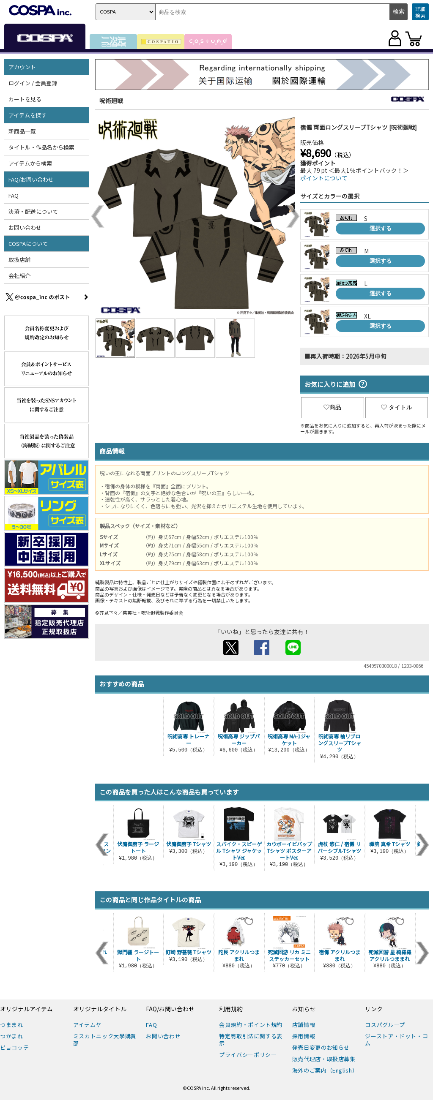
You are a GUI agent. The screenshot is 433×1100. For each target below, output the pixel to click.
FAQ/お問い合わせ (31, 179)
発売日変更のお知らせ (321, 1047)
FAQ (13, 195)
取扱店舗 (19, 260)
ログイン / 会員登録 (32, 83)
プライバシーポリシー (248, 1055)
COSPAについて (28, 244)
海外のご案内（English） (325, 1070)
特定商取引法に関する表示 (250, 1039)
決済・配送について (33, 211)
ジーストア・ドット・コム (396, 1039)
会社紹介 (19, 276)
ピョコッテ (14, 1047)
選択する (381, 228)
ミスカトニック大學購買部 (105, 1039)
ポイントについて (324, 178)
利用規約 (231, 1009)
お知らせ (304, 1009)
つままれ (11, 1025)
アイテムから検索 (30, 163)
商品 (332, 407)
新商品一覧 (22, 131)
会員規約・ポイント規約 (250, 1025)
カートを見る (24, 99)
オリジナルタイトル (99, 1009)
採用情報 (303, 1036)
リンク (374, 1009)
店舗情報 (303, 1025)
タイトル (396, 407)
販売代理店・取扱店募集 (324, 1059)
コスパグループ (385, 1025)
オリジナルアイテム (26, 1009)
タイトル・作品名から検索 (41, 147)
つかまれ (11, 1036)
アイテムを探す (27, 115)
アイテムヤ (87, 1025)
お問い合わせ (24, 227)
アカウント (22, 67)
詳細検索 (420, 12)
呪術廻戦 (111, 100)
